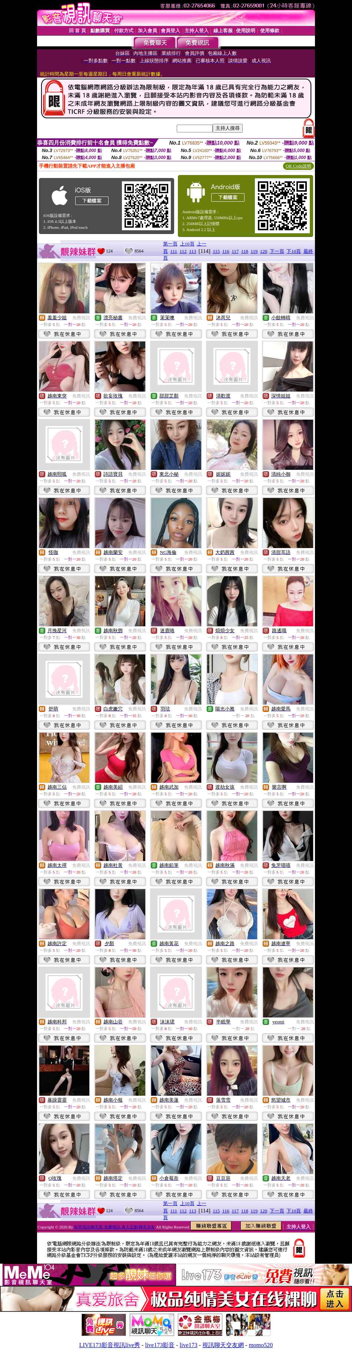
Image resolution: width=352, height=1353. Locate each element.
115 (216, 251)
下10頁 (293, 251)
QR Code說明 (298, 166)
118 (244, 251)
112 (183, 251)
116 (225, 251)
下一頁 (277, 251)
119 (254, 251)
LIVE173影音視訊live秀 (109, 1345)
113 (192, 251)
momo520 (261, 1345)
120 (264, 251)
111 (173, 251)
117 (235, 251)
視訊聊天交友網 (223, 1345)
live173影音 (160, 1345)
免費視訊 (81, 317)
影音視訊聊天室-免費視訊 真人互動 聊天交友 (114, 1227)
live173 (188, 1345)
